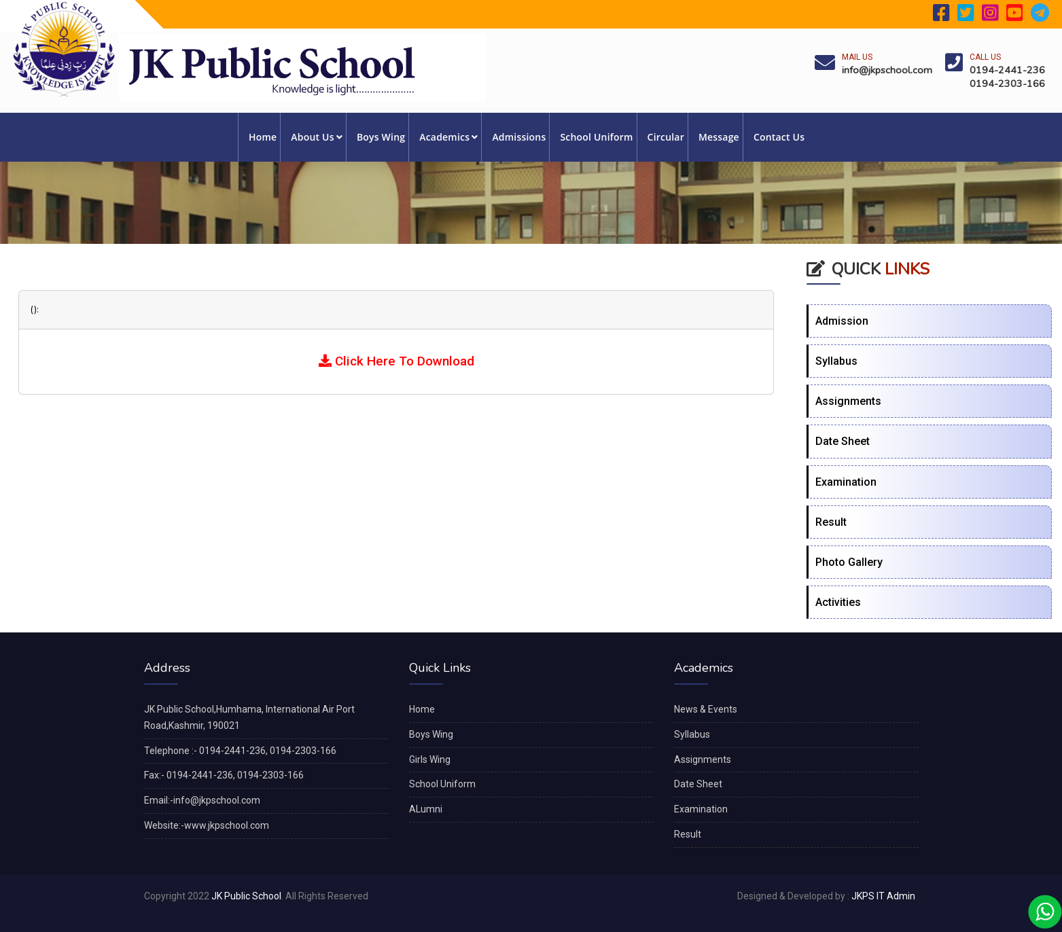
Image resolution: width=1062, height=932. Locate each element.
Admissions (519, 136)
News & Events (705, 709)
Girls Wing (429, 759)
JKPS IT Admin (883, 896)
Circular (666, 136)
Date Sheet (842, 441)
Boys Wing (381, 136)
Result (831, 522)
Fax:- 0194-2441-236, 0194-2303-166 (224, 775)
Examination (846, 482)
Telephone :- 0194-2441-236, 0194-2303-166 (240, 750)
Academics (448, 136)
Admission (841, 321)
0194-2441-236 (1007, 70)
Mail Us (857, 57)
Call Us (985, 57)
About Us (316, 136)
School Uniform (596, 136)
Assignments (848, 401)
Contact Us (779, 136)
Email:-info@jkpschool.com (202, 800)
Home (263, 136)
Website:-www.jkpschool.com (206, 825)
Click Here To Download (396, 361)
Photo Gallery (849, 562)
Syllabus (836, 361)
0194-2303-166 (1007, 83)
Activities (838, 602)
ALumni (425, 809)
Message (718, 136)
